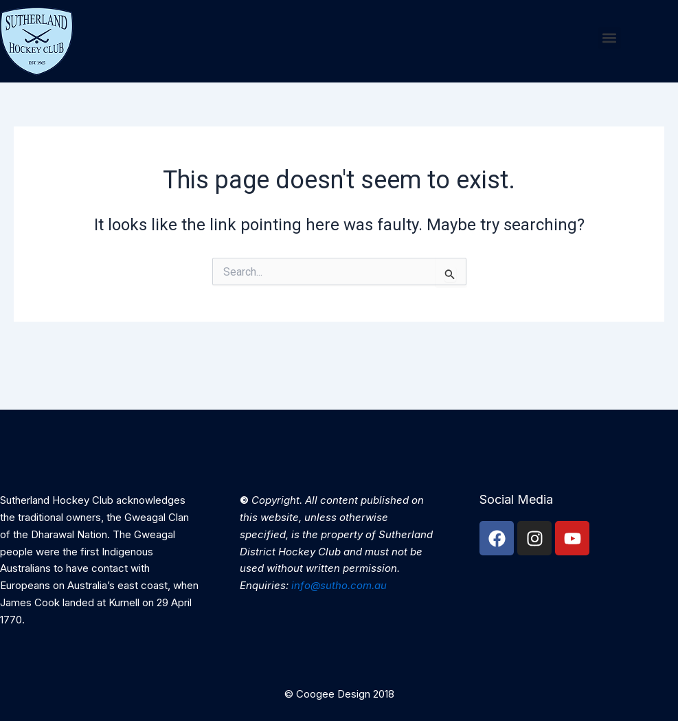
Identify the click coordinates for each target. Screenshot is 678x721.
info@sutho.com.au (339, 585)
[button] (609, 38)
